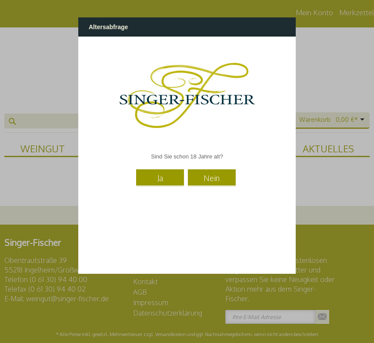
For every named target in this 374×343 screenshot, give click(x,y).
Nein (212, 178)
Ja (160, 178)
